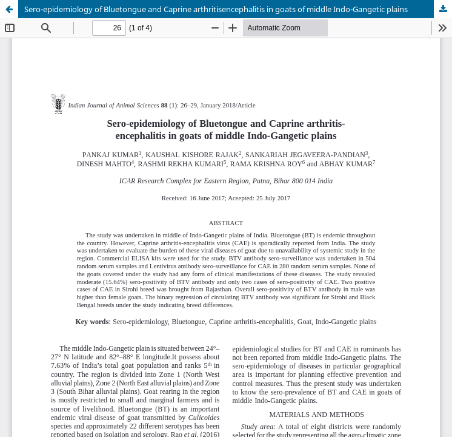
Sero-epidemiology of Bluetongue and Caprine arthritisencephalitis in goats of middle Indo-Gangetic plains (216, 9)
